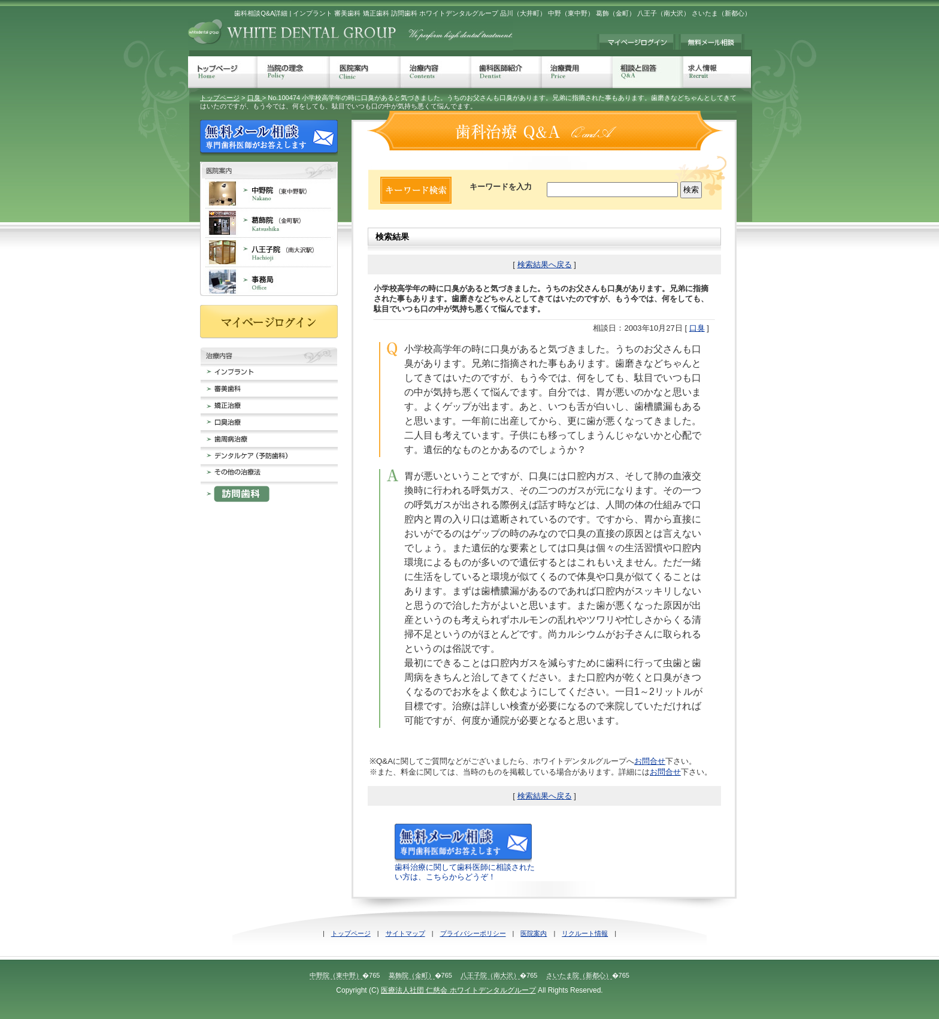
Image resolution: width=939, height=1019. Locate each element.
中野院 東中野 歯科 (269, 193)
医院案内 (365, 72)
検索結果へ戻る (544, 264)
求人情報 (717, 72)
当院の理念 (294, 72)
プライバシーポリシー (473, 933)
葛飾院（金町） (412, 975)
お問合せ (649, 761)
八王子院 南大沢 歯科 (269, 252)
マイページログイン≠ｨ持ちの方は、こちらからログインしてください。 (636, 42)
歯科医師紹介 (506, 72)
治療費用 (577, 72)
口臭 (254, 97)
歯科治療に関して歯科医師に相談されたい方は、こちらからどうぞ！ (465, 867)
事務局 (269, 281)
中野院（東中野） (336, 975)
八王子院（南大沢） (490, 975)
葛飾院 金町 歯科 (269, 222)
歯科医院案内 (269, 170)
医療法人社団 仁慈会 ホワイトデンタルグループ (458, 990)
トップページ (223, 72)
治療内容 (436, 72)
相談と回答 (648, 72)
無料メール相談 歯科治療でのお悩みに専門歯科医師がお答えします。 (711, 42)
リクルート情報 (585, 933)
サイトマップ (405, 933)
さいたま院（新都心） (579, 975)
